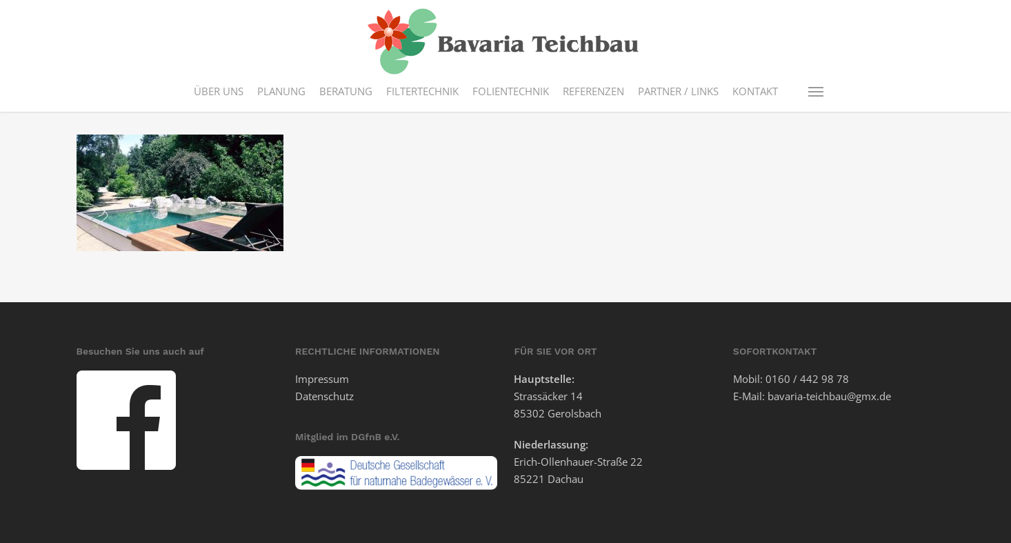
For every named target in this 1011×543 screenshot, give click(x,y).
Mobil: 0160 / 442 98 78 (791, 379)
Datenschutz (324, 396)
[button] (816, 91)
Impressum (322, 379)
